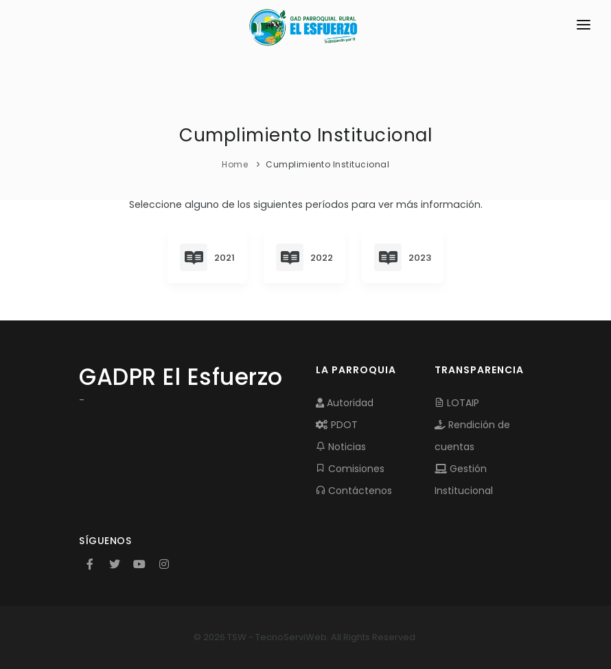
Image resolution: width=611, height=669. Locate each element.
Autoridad (344, 403)
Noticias (341, 447)
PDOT (337, 425)
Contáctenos (354, 490)
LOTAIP (457, 403)
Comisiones (350, 469)
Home (235, 164)
